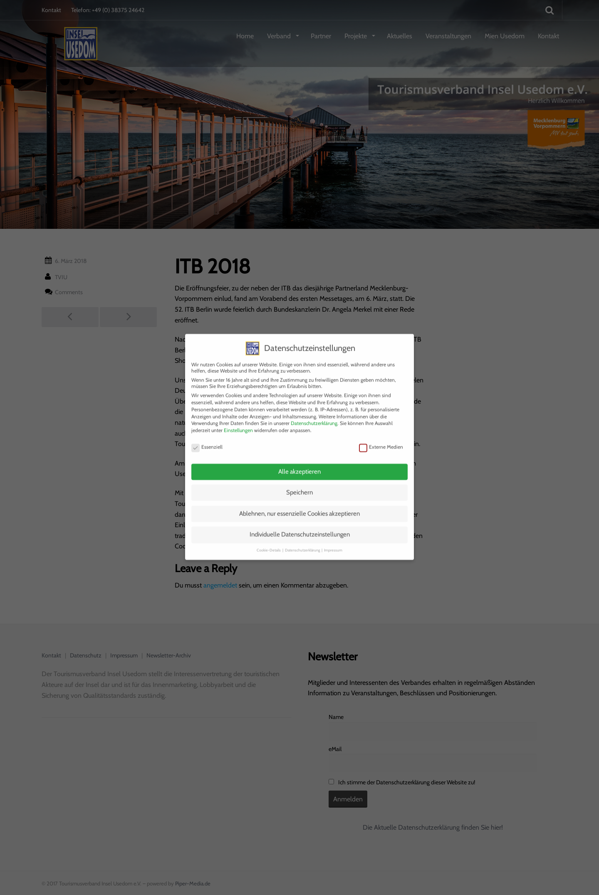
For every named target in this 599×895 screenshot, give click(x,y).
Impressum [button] (333, 541)
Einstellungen (238, 422)
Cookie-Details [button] (269, 541)
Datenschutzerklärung (314, 415)
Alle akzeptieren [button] (299, 463)
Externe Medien (381, 438)
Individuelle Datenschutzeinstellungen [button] (300, 526)
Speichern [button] (299, 484)
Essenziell (207, 438)
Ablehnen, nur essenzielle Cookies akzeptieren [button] (299, 505)
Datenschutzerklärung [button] (303, 541)
